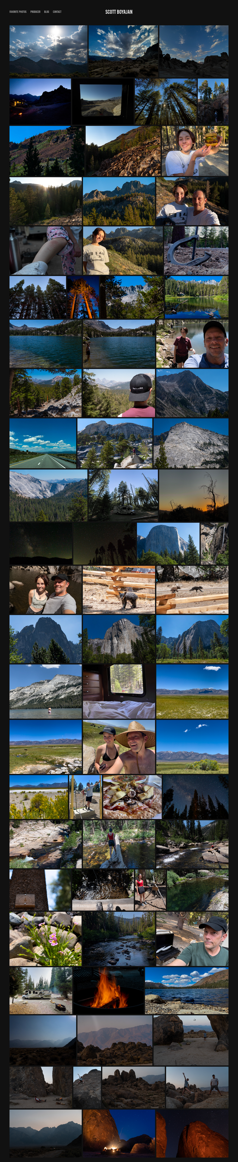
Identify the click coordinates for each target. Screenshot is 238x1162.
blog (46, 11)
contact (57, 11)
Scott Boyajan (119, 12)
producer (35, 11)
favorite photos (18, 11)
